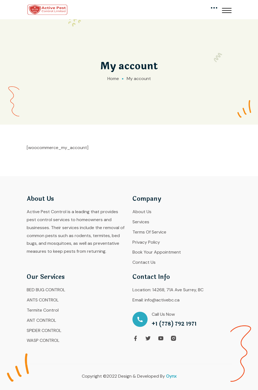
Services (140, 222)
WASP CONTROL (43, 340)
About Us (141, 212)
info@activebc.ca (162, 300)
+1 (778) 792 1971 (174, 324)
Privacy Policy (146, 242)
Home (113, 78)
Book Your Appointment (156, 252)
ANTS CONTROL (43, 300)
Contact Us (144, 262)
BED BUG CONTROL (46, 290)
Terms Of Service (149, 232)
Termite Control (43, 310)
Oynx (171, 376)
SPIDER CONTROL (44, 330)
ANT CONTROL (41, 320)
